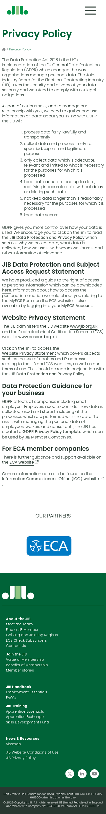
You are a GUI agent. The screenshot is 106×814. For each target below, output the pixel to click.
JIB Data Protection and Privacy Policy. (47, 374)
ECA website (22, 463)
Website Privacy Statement (29, 354)
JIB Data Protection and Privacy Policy (47, 238)
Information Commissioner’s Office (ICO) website (50, 479)
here (6, 290)
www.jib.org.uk (84, 327)
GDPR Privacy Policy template (52, 432)
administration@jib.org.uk (59, 797)
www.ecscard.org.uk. (38, 337)
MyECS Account (76, 306)
